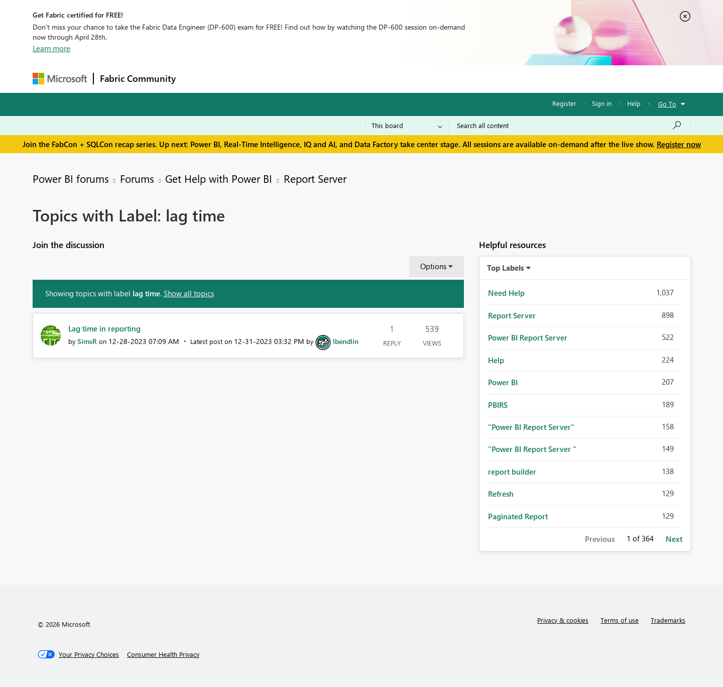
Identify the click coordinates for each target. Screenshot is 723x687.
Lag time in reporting (104, 328)
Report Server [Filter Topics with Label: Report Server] (512, 315)
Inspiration (242, 78)
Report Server (315, 178)
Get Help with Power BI (218, 178)
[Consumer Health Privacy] (163, 654)
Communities (328, 78)
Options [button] (433, 266)
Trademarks (668, 620)
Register (564, 103)
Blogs (374, 78)
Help (634, 103)
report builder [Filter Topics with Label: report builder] (512, 472)
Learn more (51, 48)
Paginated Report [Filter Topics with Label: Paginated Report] (518, 516)
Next (674, 539)
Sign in (602, 103)
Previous (600, 539)
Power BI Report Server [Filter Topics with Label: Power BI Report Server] (527, 337)
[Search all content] (569, 125)
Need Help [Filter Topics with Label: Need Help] (506, 293)
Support (454, 78)
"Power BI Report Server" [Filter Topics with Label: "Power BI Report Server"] (531, 427)
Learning (412, 78)
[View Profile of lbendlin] (345, 341)
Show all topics (189, 293)
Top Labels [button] (505, 268)
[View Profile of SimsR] (87, 341)
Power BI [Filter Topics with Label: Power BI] (503, 382)
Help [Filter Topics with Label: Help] (496, 360)
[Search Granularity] (407, 125)
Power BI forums (71, 178)
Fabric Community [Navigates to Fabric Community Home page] (138, 78)
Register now (679, 144)
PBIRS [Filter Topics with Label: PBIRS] (498, 405)
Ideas (284, 78)
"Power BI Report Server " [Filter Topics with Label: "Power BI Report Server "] (532, 449)
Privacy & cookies (562, 620)
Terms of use (619, 620)
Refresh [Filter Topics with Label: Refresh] (501, 494)
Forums (198, 78)
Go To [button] (667, 103)
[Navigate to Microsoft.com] (60, 78)
